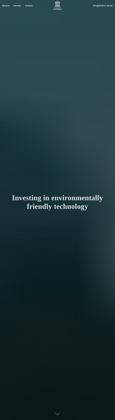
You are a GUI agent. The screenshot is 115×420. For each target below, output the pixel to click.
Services (17, 6)
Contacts (29, 6)
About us (6, 6)
